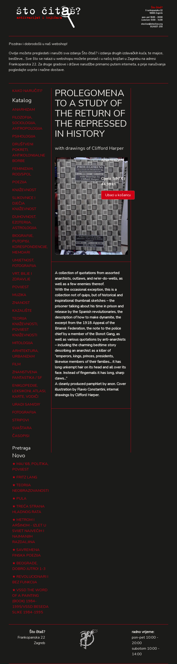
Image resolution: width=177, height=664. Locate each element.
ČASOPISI (20, 435)
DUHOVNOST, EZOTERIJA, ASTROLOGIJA (24, 222)
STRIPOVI (20, 420)
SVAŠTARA (22, 428)
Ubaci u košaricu (118, 195)
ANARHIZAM (23, 109)
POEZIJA (19, 182)
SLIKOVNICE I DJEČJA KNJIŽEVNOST (24, 203)
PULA (21, 498)
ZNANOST (21, 302)
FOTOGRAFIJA (24, 412)
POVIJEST (20, 287)
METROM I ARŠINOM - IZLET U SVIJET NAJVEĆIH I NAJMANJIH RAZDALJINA (29, 531)
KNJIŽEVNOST (24, 190)
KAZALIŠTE (22, 310)
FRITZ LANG (26, 477)
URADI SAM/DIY (26, 404)
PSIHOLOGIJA (23, 136)
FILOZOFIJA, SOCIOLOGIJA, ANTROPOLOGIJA (27, 123)
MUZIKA (19, 294)
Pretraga (21, 448)
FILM (16, 364)
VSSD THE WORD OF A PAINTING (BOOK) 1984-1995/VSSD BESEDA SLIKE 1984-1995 (30, 601)
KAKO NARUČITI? (27, 90)
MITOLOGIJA (22, 343)
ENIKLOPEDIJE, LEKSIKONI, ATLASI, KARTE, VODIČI (29, 391)
